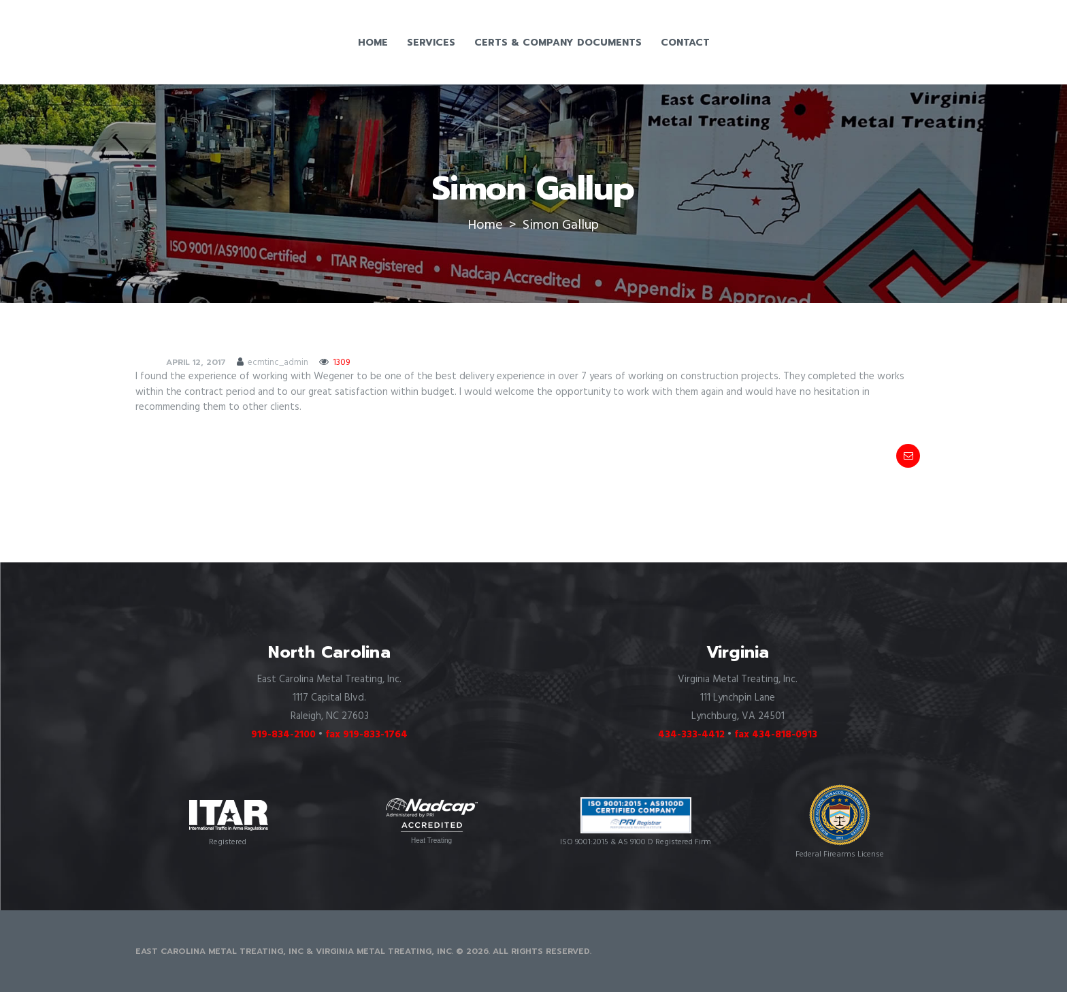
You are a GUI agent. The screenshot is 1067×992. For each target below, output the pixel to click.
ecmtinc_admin (278, 362)
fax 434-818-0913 (775, 734)
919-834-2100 (283, 734)
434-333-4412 (691, 734)
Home (485, 225)
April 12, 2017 (196, 362)
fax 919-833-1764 (366, 734)
